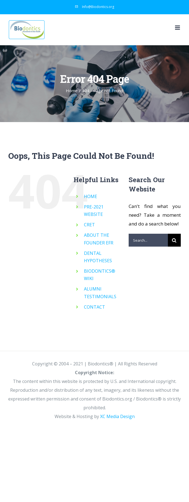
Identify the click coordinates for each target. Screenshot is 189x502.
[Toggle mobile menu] (178, 27)
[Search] (174, 240)
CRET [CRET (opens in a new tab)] (89, 225)
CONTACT (94, 307)
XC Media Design (117, 416)
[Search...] (148, 240)
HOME (90, 196)
